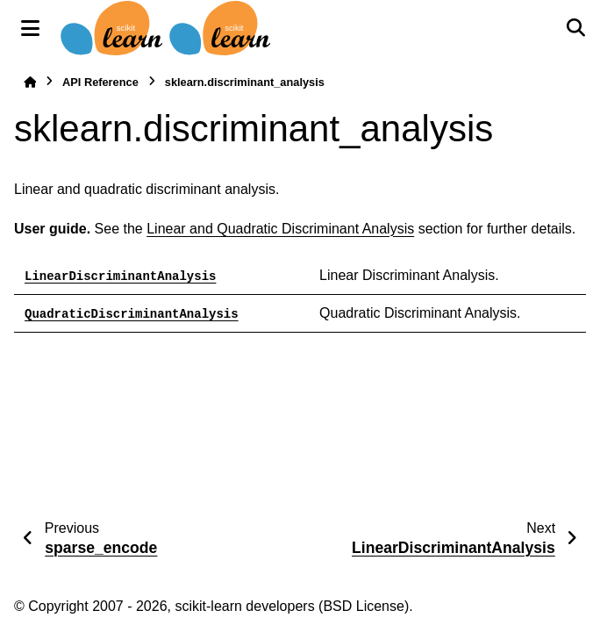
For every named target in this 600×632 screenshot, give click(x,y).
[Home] (30, 82)
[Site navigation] (30, 28)
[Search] (575, 28)
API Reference (100, 82)
